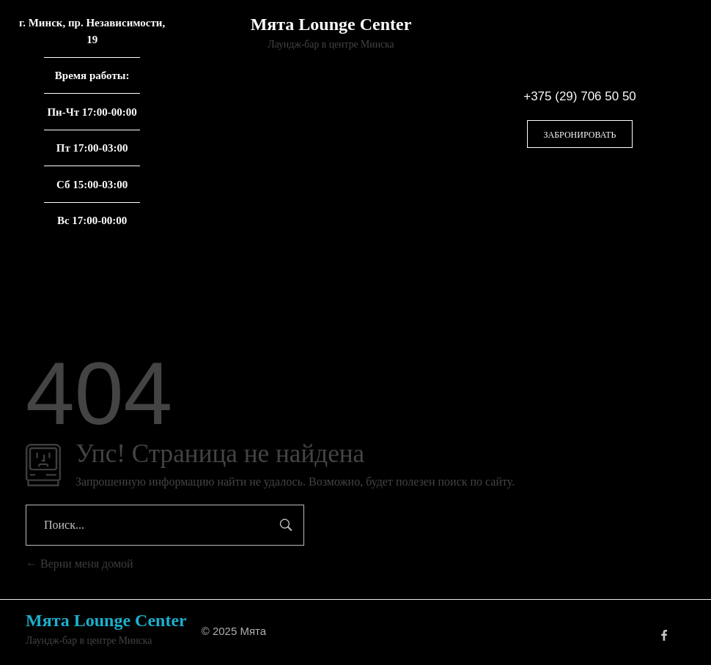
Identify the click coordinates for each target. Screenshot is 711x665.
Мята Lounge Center (331, 24)
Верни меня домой (79, 563)
